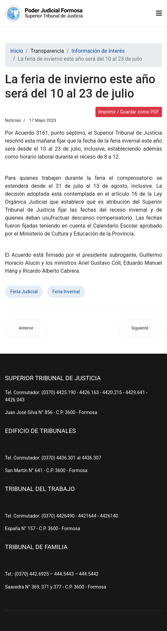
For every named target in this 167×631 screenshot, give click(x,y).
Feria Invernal (66, 291)
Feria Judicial (24, 291)
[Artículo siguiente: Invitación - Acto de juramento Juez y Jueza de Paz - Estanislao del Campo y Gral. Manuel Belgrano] (140, 328)
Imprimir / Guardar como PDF (128, 111)
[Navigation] (159, 13)
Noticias (13, 120)
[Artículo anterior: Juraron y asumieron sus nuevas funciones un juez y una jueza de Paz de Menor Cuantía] (26, 328)
